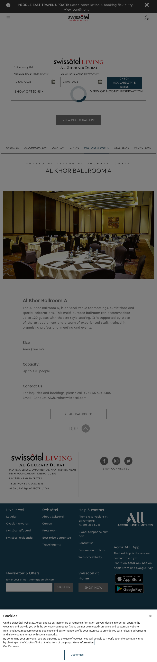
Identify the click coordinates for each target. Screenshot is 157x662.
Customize (77, 654)
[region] (78, 635)
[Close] (150, 616)
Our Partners (11, 646)
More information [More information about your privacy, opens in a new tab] (83, 642)
